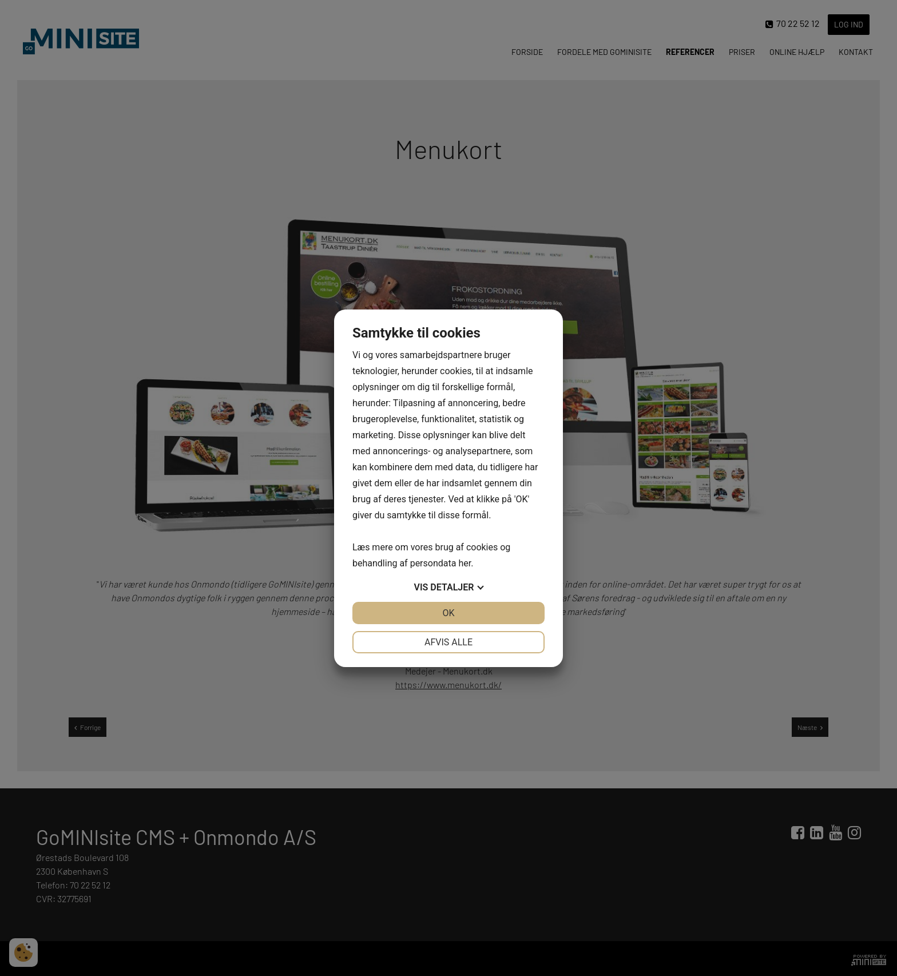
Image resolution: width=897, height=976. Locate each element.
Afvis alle (448, 642)
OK (448, 613)
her (464, 563)
